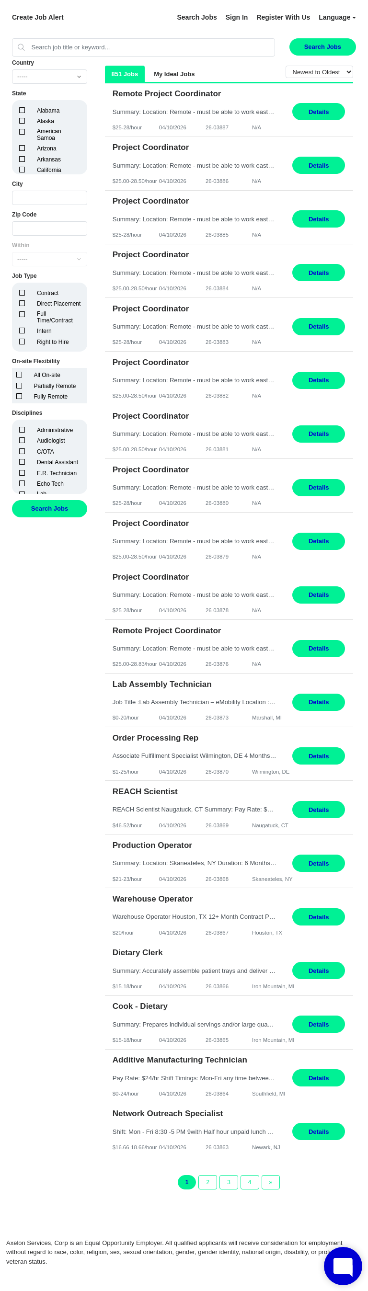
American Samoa (49, 134)
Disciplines (27, 413)
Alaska (45, 121)
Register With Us (283, 17)
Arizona (47, 148)
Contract (47, 293)
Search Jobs (197, 17)
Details (319, 111)
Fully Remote (51, 396)
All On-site (47, 375)
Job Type (24, 276)
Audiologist (51, 440)
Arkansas (49, 159)
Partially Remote (55, 386)
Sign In (237, 17)
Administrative (55, 430)
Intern (44, 331)
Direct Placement (58, 303)
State (19, 93)
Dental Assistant (57, 462)
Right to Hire (53, 342)
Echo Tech (50, 483)
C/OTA (45, 451)
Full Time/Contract (55, 317)
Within (21, 245)
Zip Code (24, 214)
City (17, 184)
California (49, 170)
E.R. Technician (57, 473)
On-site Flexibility (36, 361)
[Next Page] (271, 1182)
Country (23, 62)
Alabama (48, 110)
